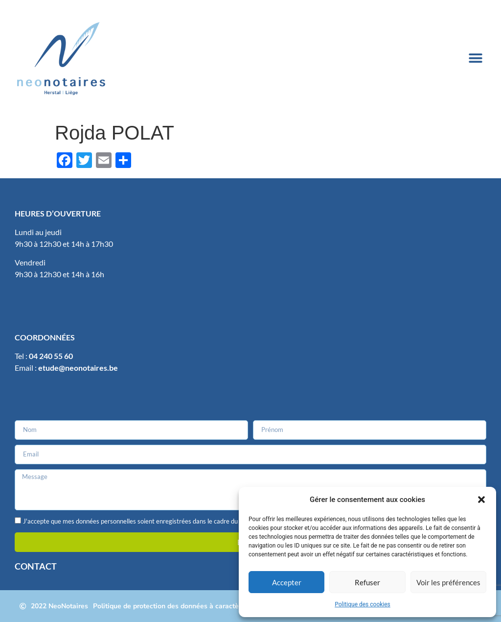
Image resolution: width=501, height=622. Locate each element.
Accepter (286, 582)
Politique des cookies (362, 604)
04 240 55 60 (51, 355)
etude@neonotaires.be (78, 367)
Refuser (367, 582)
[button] (481, 499)
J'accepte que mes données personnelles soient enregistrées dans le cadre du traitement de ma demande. (170, 522)
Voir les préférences (448, 582)
